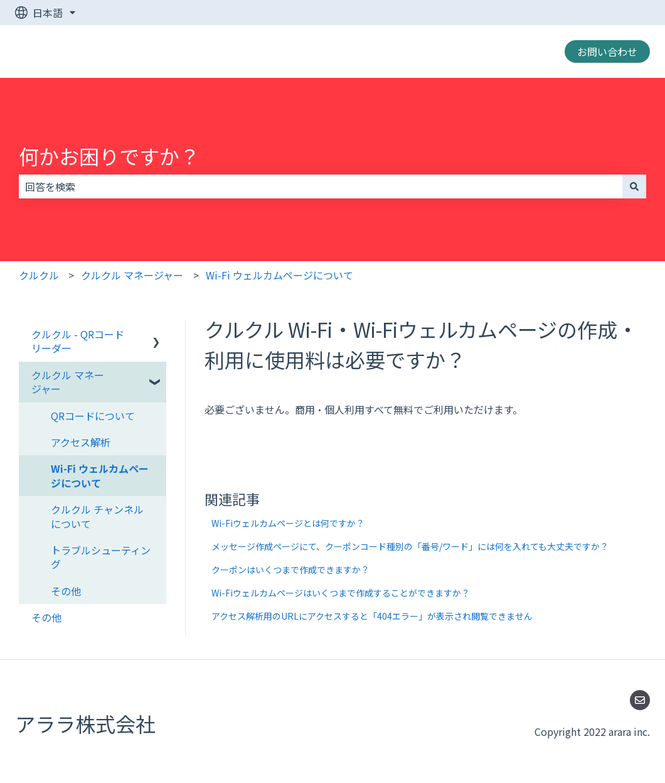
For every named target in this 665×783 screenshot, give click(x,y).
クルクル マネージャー (132, 275)
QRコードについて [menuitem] (93, 415)
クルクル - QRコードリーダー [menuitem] (77, 341)
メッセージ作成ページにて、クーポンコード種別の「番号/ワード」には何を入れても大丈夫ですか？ (410, 546)
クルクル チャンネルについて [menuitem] (97, 516)
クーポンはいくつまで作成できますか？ (290, 569)
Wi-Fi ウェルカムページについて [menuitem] (100, 475)
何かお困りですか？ (109, 155)
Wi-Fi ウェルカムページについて (279, 275)
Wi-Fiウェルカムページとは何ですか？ (287, 523)
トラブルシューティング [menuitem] (101, 557)
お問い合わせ (607, 51)
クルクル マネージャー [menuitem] (67, 381)
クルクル (39, 275)
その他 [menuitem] (66, 590)
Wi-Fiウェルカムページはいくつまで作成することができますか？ (340, 592)
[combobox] (320, 186)
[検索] (634, 186)
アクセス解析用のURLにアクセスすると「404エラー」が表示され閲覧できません (372, 616)
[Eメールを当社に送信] (640, 700)
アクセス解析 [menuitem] (80, 442)
